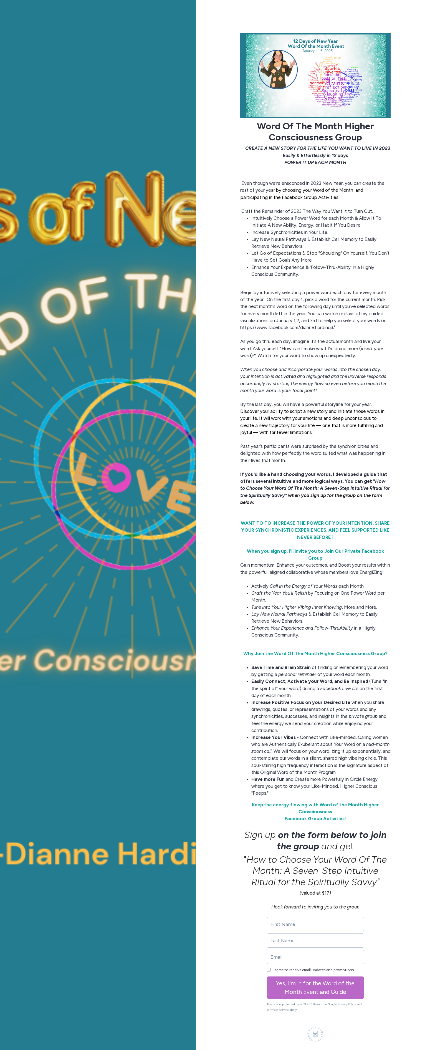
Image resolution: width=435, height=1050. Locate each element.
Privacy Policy (347, 1004)
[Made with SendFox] (315, 1034)
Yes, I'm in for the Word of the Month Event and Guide (315, 988)
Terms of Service (278, 1010)
